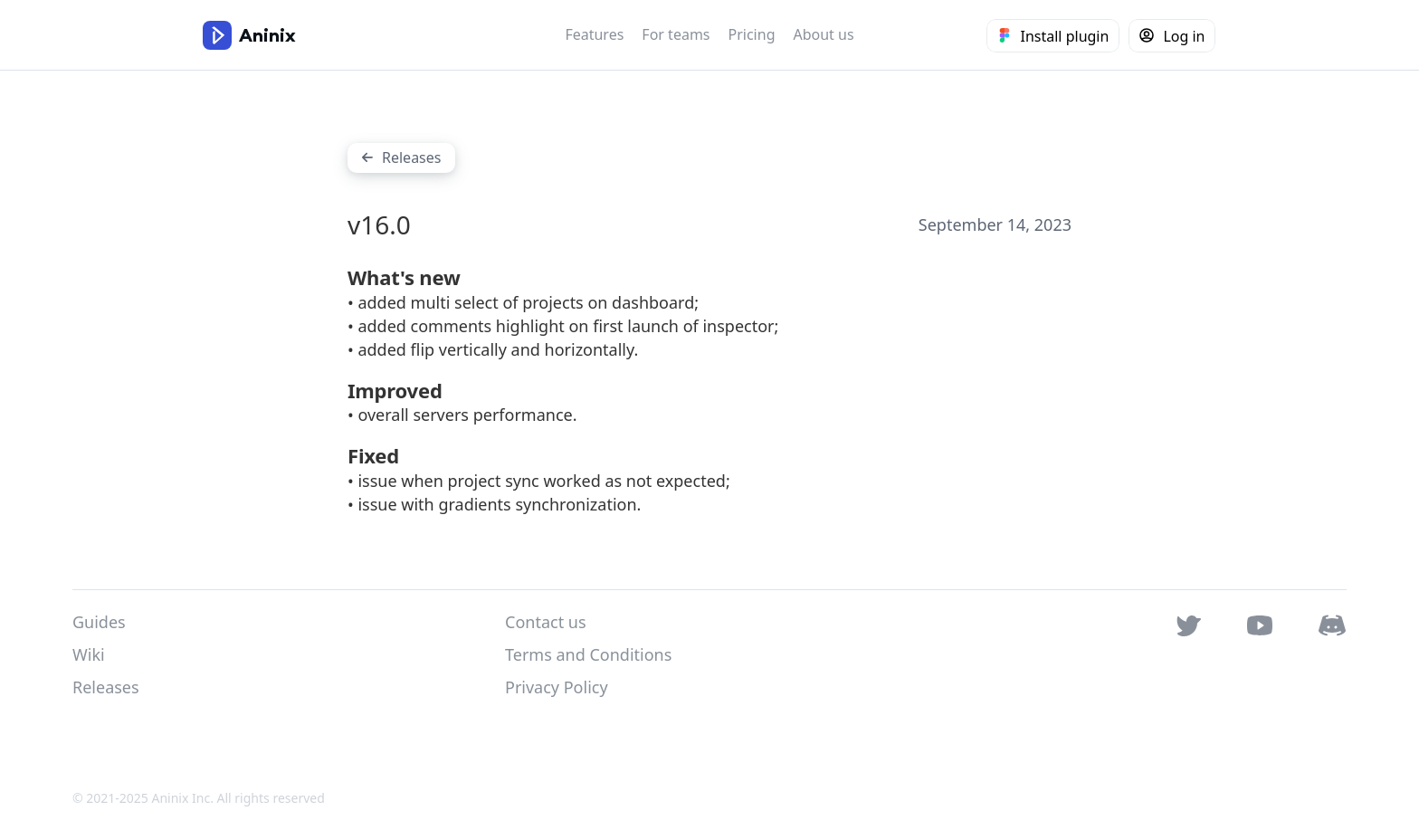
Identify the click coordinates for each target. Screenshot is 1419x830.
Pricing (752, 34)
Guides (99, 622)
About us (823, 34)
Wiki (88, 654)
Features (594, 34)
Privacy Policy (556, 687)
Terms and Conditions (588, 654)
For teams (676, 34)
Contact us (545, 622)
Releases (105, 687)
